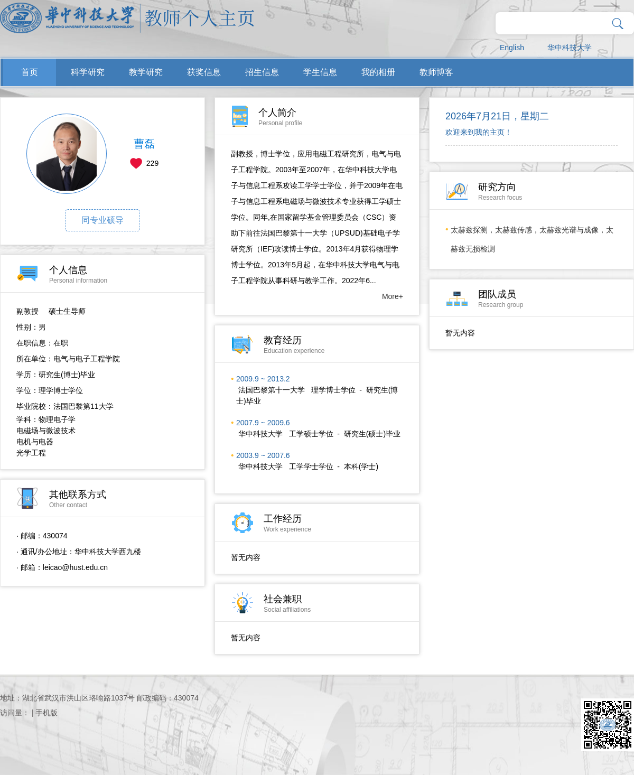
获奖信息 (204, 72)
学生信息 (320, 72)
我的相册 (378, 72)
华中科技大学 (569, 47)
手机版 (46, 712)
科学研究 (88, 72)
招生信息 (262, 72)
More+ (392, 296)
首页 (29, 72)
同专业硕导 (102, 220)
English (512, 47)
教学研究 (146, 72)
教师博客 (436, 72)
